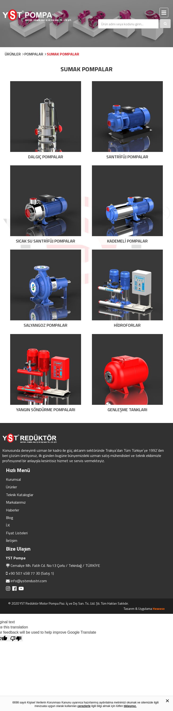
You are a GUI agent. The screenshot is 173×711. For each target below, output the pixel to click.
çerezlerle (84, 706)
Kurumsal (13, 479)
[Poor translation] (16, 638)
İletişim (11, 540)
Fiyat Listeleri (17, 533)
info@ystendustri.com (29, 581)
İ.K (8, 525)
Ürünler (11, 487)
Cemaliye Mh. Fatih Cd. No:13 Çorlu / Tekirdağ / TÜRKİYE (55, 565)
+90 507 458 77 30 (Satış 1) (31, 573)
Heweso (159, 608)
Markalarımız (16, 502)
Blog (9, 517)
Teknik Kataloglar (19, 495)
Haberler (12, 510)
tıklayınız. (130, 706)
